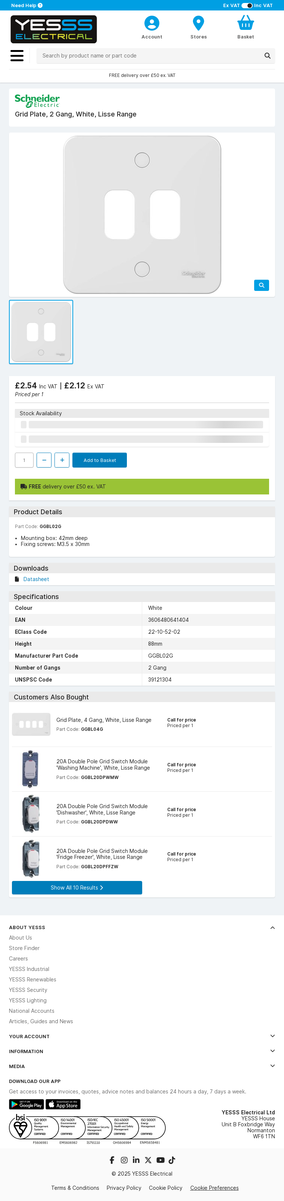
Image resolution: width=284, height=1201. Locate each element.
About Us (20, 938)
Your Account (142, 1036)
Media (142, 1066)
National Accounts (31, 1011)
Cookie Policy (165, 1188)
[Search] (267, 55)
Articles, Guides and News (41, 1021)
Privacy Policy (124, 1188)
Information (142, 1051)
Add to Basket (100, 460)
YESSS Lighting (28, 1000)
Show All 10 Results (77, 888)
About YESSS (142, 927)
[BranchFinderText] (198, 26)
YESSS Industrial (29, 969)
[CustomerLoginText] (152, 22)
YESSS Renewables (32, 980)
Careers (18, 959)
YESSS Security (28, 990)
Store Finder (24, 948)
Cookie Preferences (214, 1188)
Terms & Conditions (75, 1188)
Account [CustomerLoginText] (151, 37)
